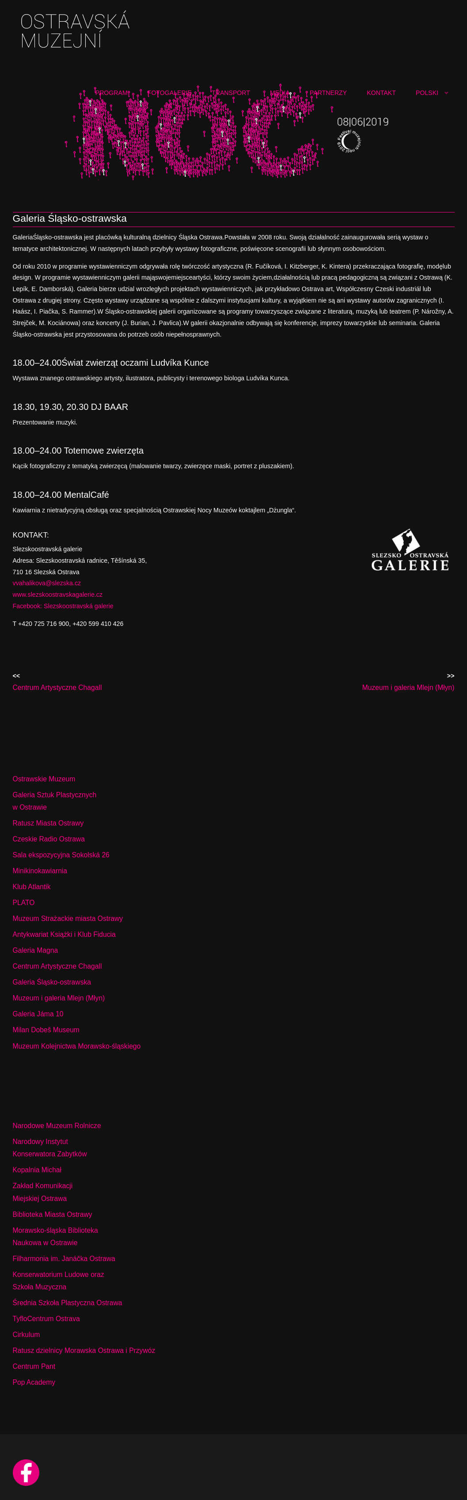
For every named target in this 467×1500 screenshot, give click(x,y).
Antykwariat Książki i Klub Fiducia (64, 934)
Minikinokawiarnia (40, 871)
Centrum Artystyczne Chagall (57, 966)
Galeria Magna (35, 950)
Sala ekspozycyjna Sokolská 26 (61, 855)
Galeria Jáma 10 (38, 1014)
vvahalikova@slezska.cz (47, 583)
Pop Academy (34, 1382)
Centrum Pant (34, 1366)
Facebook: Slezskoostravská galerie (63, 606)
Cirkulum (26, 1334)
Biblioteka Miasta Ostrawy (52, 1214)
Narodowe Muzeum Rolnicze (57, 1125)
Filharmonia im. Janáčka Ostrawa (64, 1258)
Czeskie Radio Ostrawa (49, 839)
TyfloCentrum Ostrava (46, 1318)
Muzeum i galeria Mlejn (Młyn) (59, 998)
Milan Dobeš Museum (46, 1030)
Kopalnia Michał (37, 1170)
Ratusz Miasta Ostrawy (48, 823)
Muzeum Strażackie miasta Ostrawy (68, 918)
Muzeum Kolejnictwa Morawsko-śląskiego (77, 1046)
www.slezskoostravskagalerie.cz (58, 594)
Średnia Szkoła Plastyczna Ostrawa (67, 1303)
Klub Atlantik (32, 886)
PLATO (24, 902)
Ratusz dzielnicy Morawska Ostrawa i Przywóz (84, 1350)
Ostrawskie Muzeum (44, 779)
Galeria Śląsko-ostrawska (52, 982)
